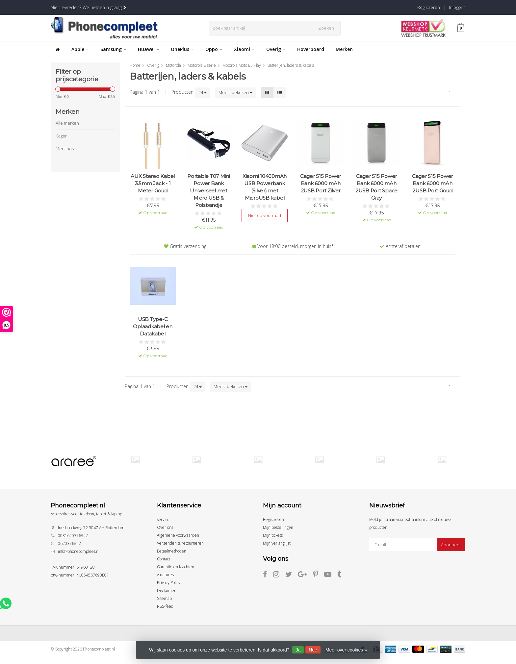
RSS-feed (165, 606)
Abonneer (451, 545)
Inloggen (457, 7)
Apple (80, 49)
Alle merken (67, 123)
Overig (276, 49)
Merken (344, 49)
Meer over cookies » (346, 649)
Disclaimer (166, 590)
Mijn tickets (273, 535)
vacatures (165, 575)
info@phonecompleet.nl (78, 551)
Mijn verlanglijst (277, 543)
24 (202, 92)
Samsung (113, 49)
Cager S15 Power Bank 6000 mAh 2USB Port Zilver (320, 183)
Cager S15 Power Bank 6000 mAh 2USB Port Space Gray (376, 187)
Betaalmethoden (171, 551)
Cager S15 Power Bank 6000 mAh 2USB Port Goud (432, 183)
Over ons (165, 527)
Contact (163, 559)
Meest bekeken (235, 92)
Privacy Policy (168, 582)
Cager (61, 136)
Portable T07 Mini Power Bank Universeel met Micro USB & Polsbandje (208, 190)
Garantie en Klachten (175, 567)
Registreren (428, 7)
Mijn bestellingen (278, 527)
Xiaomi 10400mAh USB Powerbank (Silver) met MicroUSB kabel (265, 187)
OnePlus (182, 49)
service (163, 519)
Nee (313, 649)
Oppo (213, 49)
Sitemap (164, 598)
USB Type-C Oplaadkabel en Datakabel (152, 326)
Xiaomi (244, 49)
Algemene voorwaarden (178, 535)
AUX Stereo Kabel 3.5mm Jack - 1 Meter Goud (153, 183)
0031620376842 (73, 535)
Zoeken (328, 28)
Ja (298, 649)
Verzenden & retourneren (180, 543)
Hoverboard (310, 49)
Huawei (148, 49)
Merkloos (65, 149)
